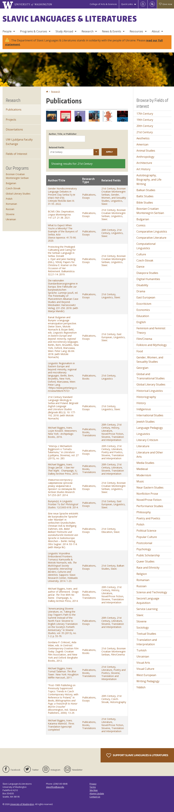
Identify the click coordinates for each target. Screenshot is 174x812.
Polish (9, 198)
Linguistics (116, 200)
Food (139, 351)
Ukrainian (11, 219)
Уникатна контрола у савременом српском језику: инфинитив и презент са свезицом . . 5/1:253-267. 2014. (62, 487)
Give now (165, 4)
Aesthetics (143, 138)
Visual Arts (143, 662)
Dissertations (14, 129)
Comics (140, 225)
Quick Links (127, 4)
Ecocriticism (143, 304)
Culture (141, 254)
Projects (11, 119)
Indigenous (143, 409)
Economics (143, 310)
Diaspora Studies (147, 273)
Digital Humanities (148, 279)
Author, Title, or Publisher (63, 134)
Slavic (104, 203)
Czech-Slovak (13, 188)
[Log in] (142, 4)
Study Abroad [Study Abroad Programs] (64, 31)
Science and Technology (151, 592)
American (142, 144)
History (115, 427)
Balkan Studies (145, 190)
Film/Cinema (118, 654)
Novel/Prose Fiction (112, 433)
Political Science (146, 530)
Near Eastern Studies (149, 487)
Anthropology (145, 157)
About (156, 31)
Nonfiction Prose (147, 494)
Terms (93, 787)
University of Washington (22, 804)
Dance (140, 266)
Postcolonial (144, 543)
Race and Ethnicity (147, 567)
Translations (89, 435)
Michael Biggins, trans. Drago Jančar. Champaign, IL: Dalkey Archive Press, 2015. (63, 469)
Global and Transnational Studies (150, 376)
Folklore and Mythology (151, 345)
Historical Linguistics (149, 391)
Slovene (105, 436)
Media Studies (145, 463)
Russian (10, 209)
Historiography (118, 702)
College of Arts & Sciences (103, 4)
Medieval (142, 469)
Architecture (144, 163)
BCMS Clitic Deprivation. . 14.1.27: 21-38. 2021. (61, 214)
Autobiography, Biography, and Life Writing (148, 179)
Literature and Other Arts (149, 455)
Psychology (143, 549)
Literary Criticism (147, 440)
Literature (106, 430)
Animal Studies (145, 150)
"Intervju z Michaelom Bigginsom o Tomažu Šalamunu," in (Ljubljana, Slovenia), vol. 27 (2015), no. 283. (63, 452)
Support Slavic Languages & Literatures (137, 755)
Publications (88, 194)
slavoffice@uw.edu (55, 787)
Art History (143, 169)
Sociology (142, 627)
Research (87, 31)
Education (106, 531)
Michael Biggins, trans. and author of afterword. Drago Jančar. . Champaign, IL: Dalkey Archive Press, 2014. (63, 594)
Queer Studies (145, 561)
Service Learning (147, 609)
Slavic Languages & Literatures (70, 18)
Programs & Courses (33, 31)
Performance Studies (149, 506)
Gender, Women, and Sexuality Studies (113, 197)
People (7, 31)
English (141, 322)
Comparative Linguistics (151, 231)
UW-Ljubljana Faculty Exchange (19, 142)
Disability (142, 285)
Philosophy (143, 512)
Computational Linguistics (145, 246)
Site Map (94, 790)
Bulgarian (11, 183)
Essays (86, 197)
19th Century (144, 120)
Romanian (11, 203)
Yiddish (140, 687)
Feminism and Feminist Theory (150, 330)
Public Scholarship (148, 555)
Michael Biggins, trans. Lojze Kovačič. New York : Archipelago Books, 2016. (63, 432)
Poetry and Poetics (111, 452)
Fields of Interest (16, 154)
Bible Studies (144, 202)
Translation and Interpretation (112, 438)
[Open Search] (152, 4)
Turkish (141, 650)
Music (140, 481)
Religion (141, 574)
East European (111, 335)
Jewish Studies (145, 421)
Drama (140, 291)
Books (85, 378)
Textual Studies (146, 634)
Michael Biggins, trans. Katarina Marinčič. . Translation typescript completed (61, 725)
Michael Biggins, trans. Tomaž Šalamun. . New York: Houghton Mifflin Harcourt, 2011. (63, 673)
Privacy (93, 783)
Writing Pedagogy (147, 681)
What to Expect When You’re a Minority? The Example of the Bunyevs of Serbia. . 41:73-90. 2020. (63, 233)
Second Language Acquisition (147, 601)
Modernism (143, 475)
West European (146, 675)
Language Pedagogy (149, 428)
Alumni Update (97, 793)
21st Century (108, 188)
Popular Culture (146, 537)
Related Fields (56, 147)
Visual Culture (145, 669)
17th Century (144, 113)
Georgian (142, 368)
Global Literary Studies (18, 193)
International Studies (149, 415)
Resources (136, 31)
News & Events (111, 31)
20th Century (108, 229)
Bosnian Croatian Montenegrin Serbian (113, 191)
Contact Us (95, 796)
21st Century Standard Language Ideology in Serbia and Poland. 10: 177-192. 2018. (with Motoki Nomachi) (63, 407)
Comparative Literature (151, 237)
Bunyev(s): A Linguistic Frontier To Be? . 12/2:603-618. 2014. (63, 504)
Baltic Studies (144, 196)
